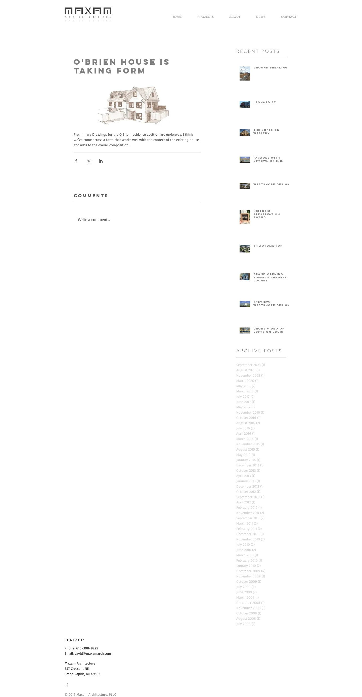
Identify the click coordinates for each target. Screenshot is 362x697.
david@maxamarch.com (93, 653)
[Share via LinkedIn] (100, 161)
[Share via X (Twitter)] (88, 161)
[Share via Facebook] (76, 161)
